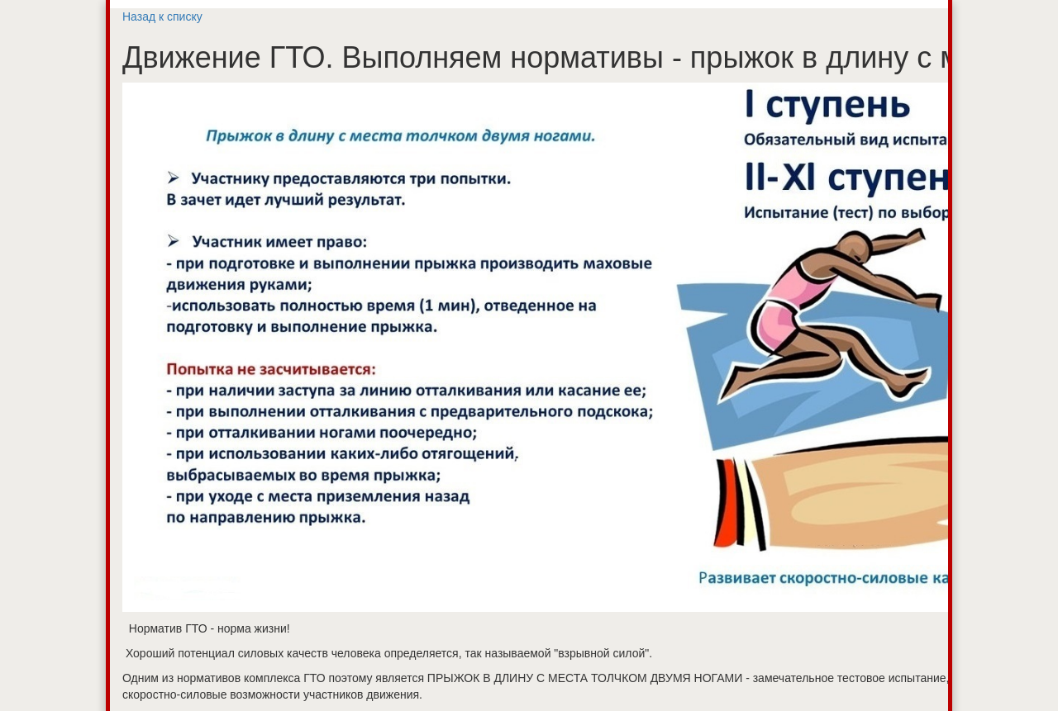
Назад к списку (162, 16)
